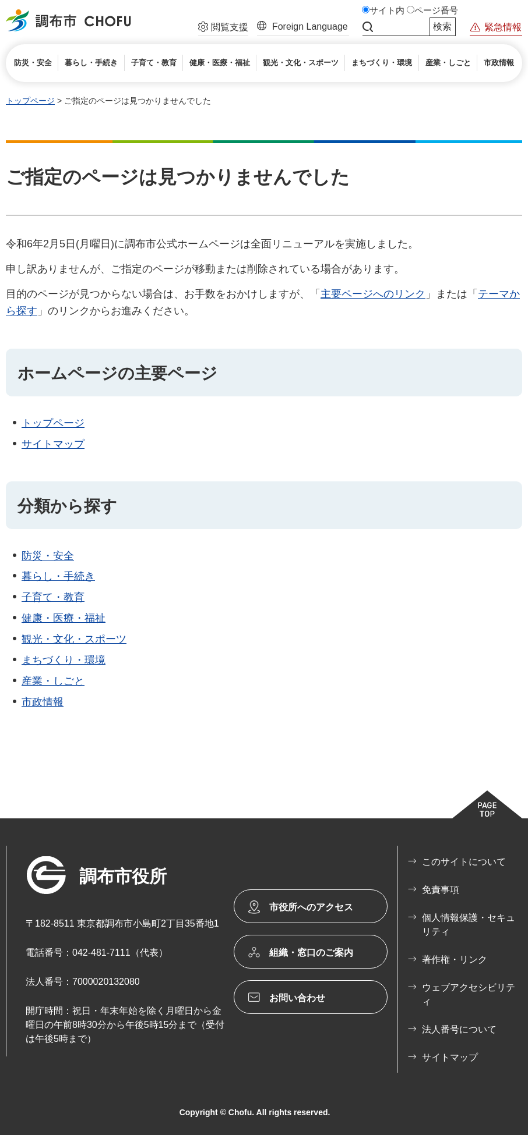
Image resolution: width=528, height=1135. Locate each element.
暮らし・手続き (58, 576)
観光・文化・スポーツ (74, 639)
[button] (223, 28)
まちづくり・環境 (63, 660)
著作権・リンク (454, 959)
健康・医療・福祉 (63, 618)
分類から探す (67, 506)
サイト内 (386, 10)
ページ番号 (436, 10)
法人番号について (459, 1029)
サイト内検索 (367, 27)
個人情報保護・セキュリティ (468, 925)
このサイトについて (464, 862)
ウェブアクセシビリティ (468, 994)
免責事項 (440, 890)
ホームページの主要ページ (117, 373)
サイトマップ (53, 444)
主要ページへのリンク (373, 294)
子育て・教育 (53, 597)
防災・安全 (48, 556)
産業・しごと (53, 681)
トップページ (30, 100)
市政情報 (43, 702)
